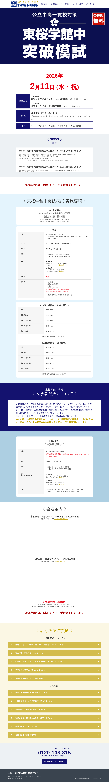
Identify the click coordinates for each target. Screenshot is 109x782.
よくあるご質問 (78, 4)
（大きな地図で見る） (61, 519)
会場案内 (68, 4)
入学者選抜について (56, 4)
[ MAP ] (61, 265)
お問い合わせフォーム (55, 761)
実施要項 (44, 4)
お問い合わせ (89, 4)
